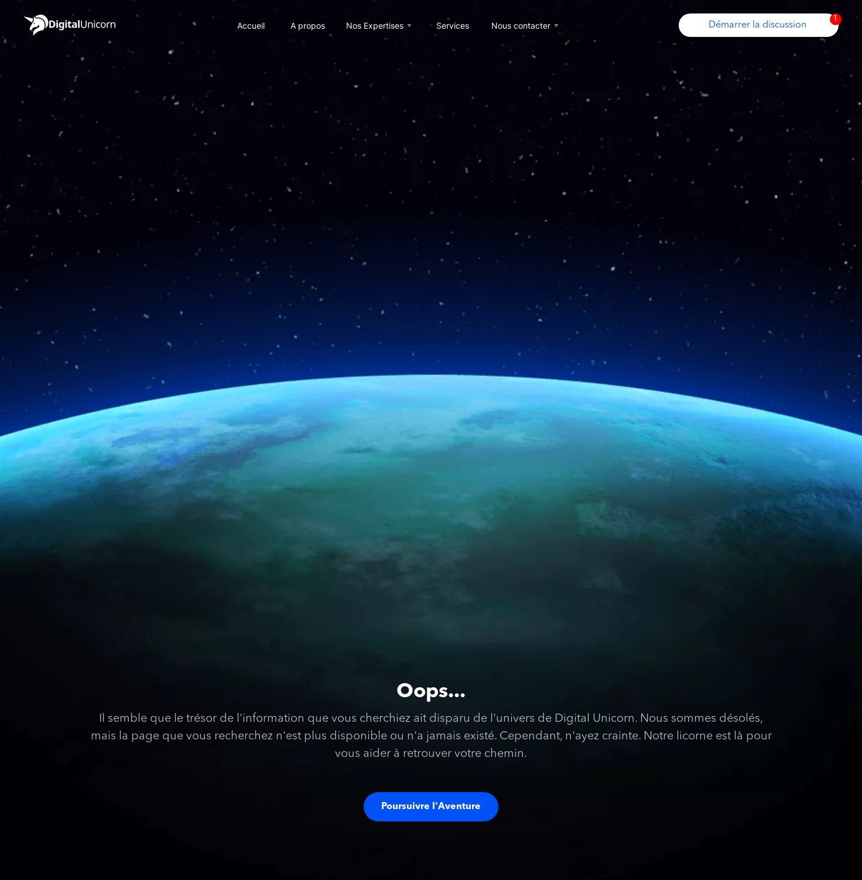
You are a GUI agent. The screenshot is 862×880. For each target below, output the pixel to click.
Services (452, 25)
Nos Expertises (380, 25)
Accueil (251, 25)
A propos (307, 25)
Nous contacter (526, 25)
